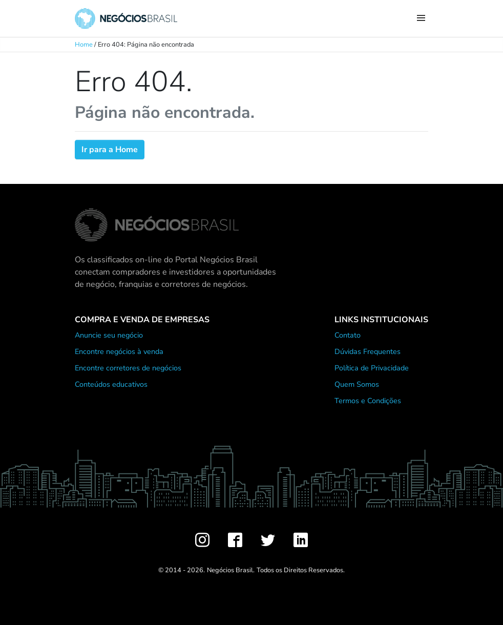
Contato (347, 335)
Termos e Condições (367, 400)
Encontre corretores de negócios (128, 368)
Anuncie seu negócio (109, 335)
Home (84, 44)
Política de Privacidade (371, 368)
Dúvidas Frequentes (367, 351)
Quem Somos (356, 384)
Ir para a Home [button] (109, 149)
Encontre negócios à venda (119, 351)
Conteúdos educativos (111, 384)
